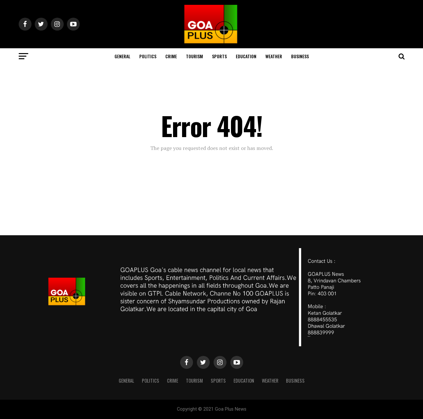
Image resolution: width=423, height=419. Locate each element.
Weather (273, 56)
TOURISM (194, 56)
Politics (147, 56)
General (122, 56)
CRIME (171, 56)
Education (246, 56)
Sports (219, 56)
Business (300, 56)
